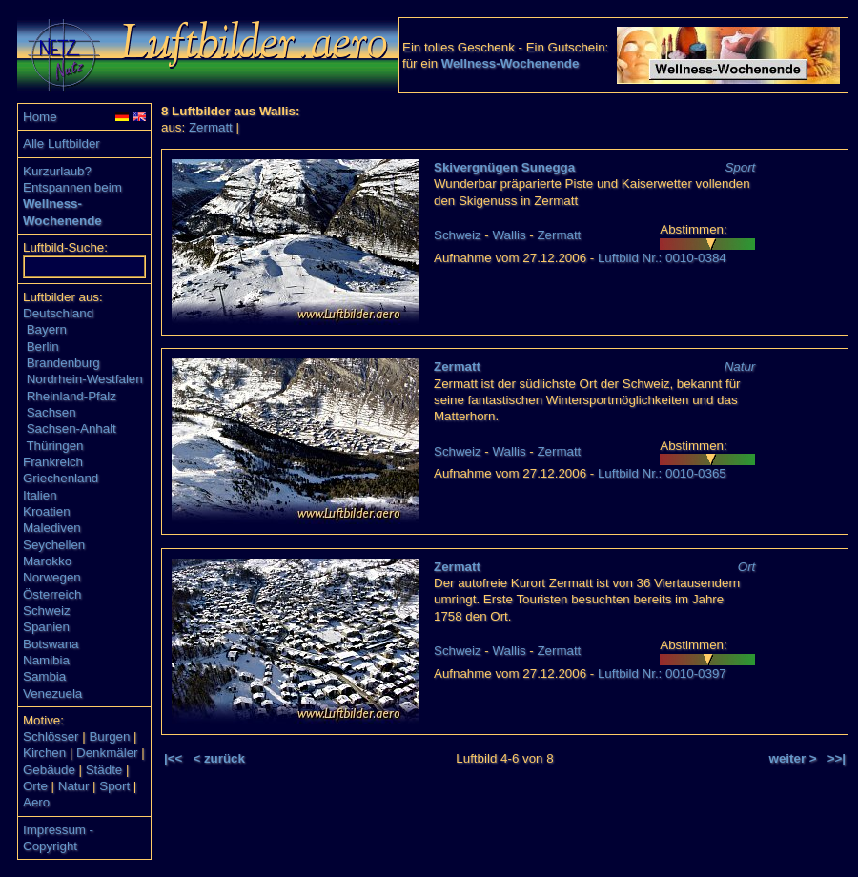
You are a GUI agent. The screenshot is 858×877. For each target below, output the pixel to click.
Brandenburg (63, 363)
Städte (104, 770)
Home (40, 117)
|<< (173, 758)
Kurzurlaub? (57, 171)
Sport (114, 786)
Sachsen (51, 412)
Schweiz (47, 610)
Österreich (52, 594)
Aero (36, 802)
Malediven (52, 527)
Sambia (44, 676)
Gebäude (49, 770)
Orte (35, 786)
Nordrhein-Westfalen (85, 379)
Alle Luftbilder (61, 143)
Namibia (46, 660)
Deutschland (58, 313)
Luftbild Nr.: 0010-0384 (662, 258)
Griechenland (60, 478)
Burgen (109, 736)
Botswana (51, 644)
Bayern (47, 329)
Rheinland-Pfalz (71, 396)
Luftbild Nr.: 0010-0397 (662, 673)
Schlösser (51, 736)
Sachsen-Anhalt (71, 428)
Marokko (47, 561)
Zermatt (211, 127)
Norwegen (52, 577)
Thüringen (54, 445)
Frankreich (53, 462)
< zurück (218, 758)
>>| (836, 758)
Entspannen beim (72, 187)
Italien (40, 495)
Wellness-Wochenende (510, 63)
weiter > (793, 758)
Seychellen (54, 545)
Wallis (509, 235)
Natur (74, 786)
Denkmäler (106, 752)
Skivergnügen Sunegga (504, 167)
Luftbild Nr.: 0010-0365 (662, 473)
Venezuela (52, 693)
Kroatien (47, 511)
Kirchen (44, 752)
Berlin (43, 346)
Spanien (46, 627)
